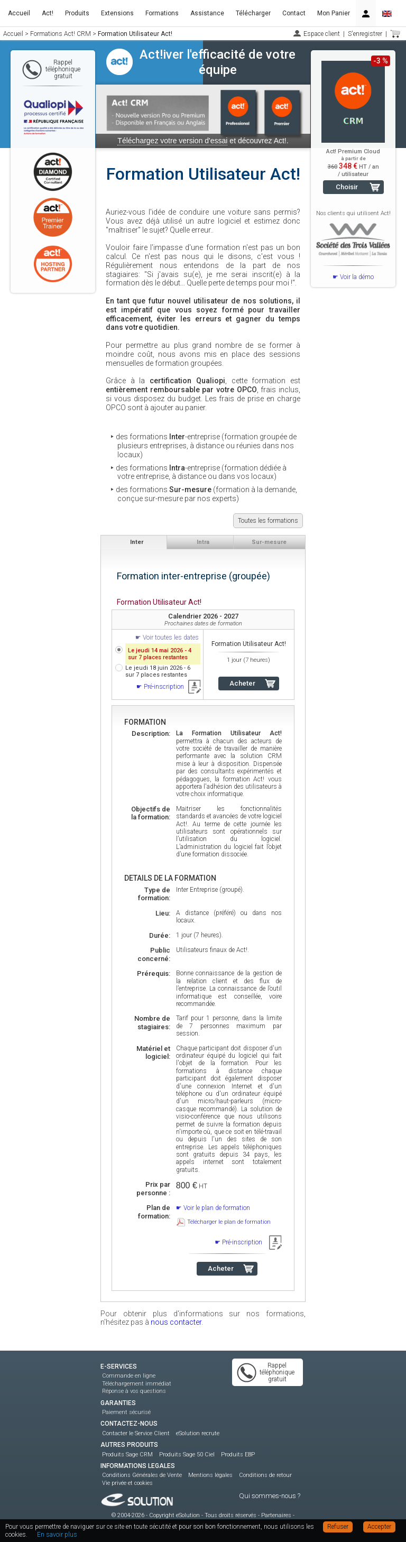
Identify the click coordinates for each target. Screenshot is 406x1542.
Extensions (117, 13)
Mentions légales (210, 1475)
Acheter (242, 683)
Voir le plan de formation (216, 1208)
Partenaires (276, 1515)
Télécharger (253, 13)
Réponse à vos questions (134, 1391)
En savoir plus (57, 1534)
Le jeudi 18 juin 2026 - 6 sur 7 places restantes (157, 671)
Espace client (321, 34)
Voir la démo (357, 277)
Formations (162, 13)
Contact (294, 13)
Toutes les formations (268, 520)
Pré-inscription (164, 686)
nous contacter (176, 1322)
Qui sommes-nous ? (269, 1496)
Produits (77, 13)
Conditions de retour (265, 1475)
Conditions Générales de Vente (142, 1475)
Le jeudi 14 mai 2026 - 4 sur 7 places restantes (159, 654)
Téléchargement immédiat (136, 1383)
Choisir (347, 187)
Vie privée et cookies (127, 1483)
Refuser (337, 1526)
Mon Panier (333, 13)
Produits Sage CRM (127, 1454)
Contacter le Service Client (136, 1433)
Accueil (19, 13)
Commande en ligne (128, 1375)
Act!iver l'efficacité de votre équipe (218, 62)
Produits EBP (238, 1454)
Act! (47, 13)
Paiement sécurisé (126, 1412)
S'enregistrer (365, 34)
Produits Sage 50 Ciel (187, 1454)
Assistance (207, 13)
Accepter (379, 1526)
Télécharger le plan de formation (229, 1221)
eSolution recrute (197, 1433)
